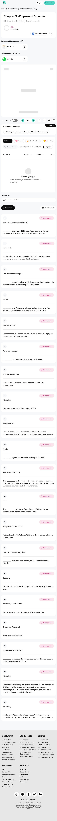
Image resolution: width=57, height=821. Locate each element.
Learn (19, 141)
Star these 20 (48, 208)
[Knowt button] (51, 33)
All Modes (7, 141)
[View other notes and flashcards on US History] (8, 132)
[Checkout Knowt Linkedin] (40, 794)
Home (3, 9)
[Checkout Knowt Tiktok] (16, 794)
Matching (48, 141)
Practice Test (33, 141)
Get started (49, 3)
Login (39, 3)
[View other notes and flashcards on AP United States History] (39, 132)
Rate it (22, 21)
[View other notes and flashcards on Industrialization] (21, 132)
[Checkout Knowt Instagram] (22, 794)
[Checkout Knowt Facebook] (28, 794)
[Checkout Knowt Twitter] (34, 794)
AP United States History (28, 9)
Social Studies (12, 9)
